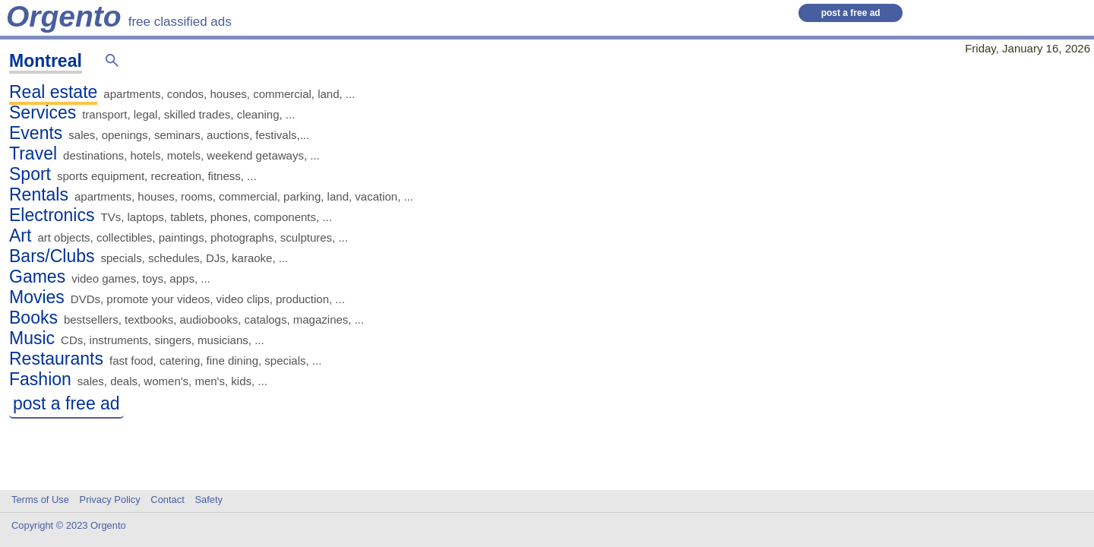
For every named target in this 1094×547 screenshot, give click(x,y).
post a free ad (851, 13)
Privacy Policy (110, 499)
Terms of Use (40, 499)
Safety (208, 499)
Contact (167, 499)
